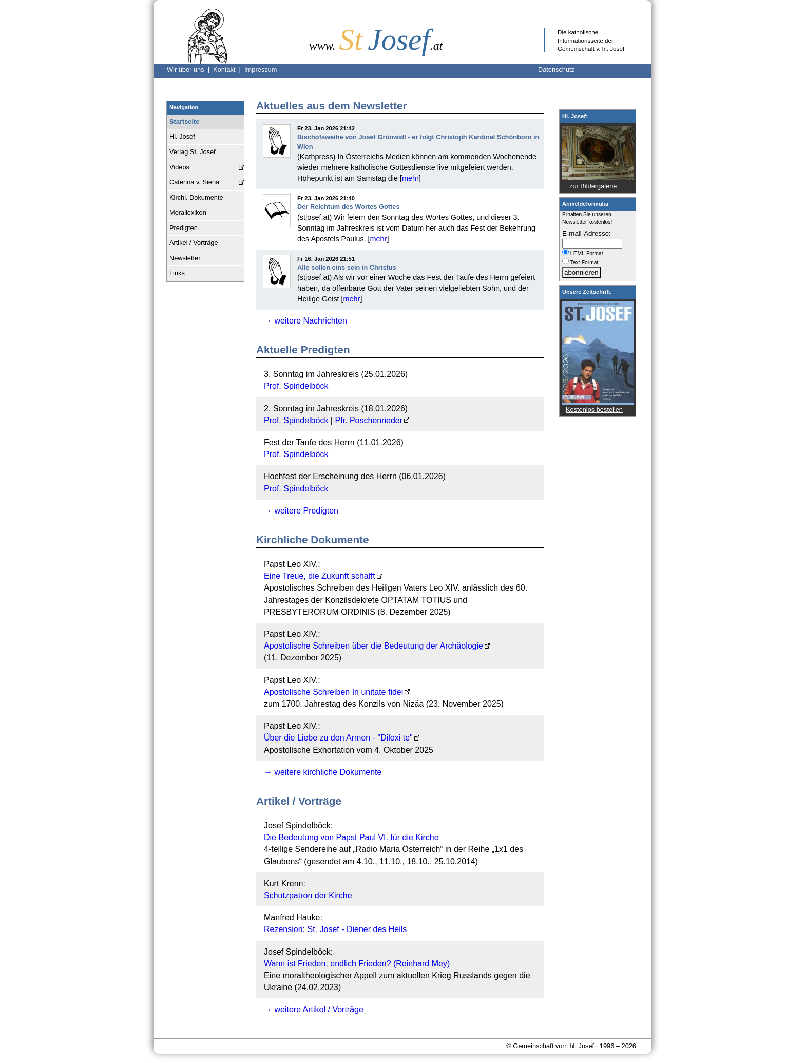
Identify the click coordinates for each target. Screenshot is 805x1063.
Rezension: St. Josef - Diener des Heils (335, 929)
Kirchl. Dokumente (196, 197)
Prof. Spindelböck (296, 386)
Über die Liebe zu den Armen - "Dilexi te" (338, 737)
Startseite (184, 121)
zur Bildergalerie (593, 186)
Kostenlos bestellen (594, 409)
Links (177, 273)
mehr (410, 178)
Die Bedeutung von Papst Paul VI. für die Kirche (351, 837)
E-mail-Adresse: (586, 233)
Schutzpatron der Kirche (308, 895)
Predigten (183, 228)
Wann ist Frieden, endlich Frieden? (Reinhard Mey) (357, 963)
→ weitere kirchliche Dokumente (322, 772)
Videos (179, 167)
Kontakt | (228, 69)
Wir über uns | (190, 69)
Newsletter (184, 258)
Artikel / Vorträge (193, 242)
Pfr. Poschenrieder (368, 420)
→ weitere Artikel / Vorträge (313, 1009)
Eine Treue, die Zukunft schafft (319, 576)
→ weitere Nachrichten (305, 320)
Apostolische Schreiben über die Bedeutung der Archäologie (373, 645)
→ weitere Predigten (301, 510)
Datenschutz (556, 69)
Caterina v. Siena (194, 182)
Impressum (260, 69)
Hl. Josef (182, 136)
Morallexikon (187, 212)
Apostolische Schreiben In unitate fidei (333, 692)
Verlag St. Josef (192, 152)
